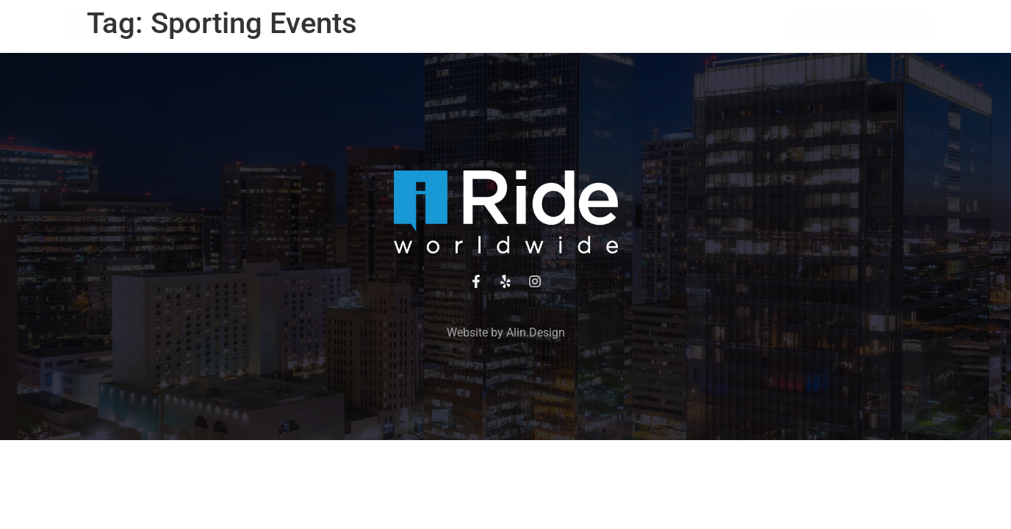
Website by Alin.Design (506, 332)
